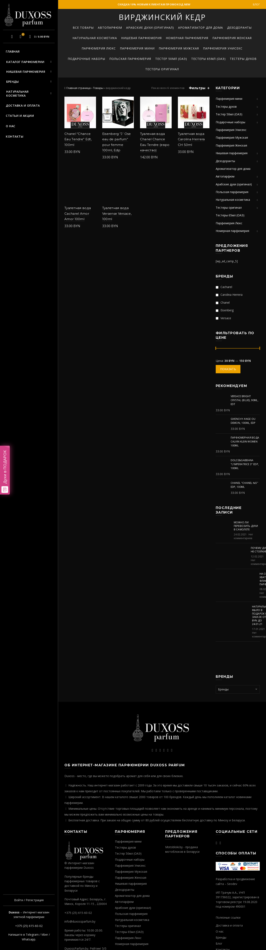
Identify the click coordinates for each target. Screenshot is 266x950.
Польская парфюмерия (130, 59)
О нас (10, 126)
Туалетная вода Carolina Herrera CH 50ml (191, 139)
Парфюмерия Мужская (179, 48)
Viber (44, 934)
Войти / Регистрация (29, 900)
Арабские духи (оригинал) (150, 28)
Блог (256, 4)
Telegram (32, 934)
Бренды (12, 82)
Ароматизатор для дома (200, 28)
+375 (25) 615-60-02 (29, 926)
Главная (13, 51)
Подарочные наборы (86, 59)
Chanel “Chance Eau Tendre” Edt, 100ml (78, 139)
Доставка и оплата (23, 105)
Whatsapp (28, 939)
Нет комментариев (243, 536)
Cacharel (224, 287)
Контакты (14, 136)
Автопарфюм (110, 28)
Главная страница (78, 88)
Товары (98, 88)
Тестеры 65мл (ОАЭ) (208, 59)
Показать (228, 369)
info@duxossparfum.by (79, 921)
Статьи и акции (20, 116)
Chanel (223, 302)
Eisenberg (225, 310)
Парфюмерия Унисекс (223, 48)
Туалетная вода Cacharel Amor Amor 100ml (77, 213)
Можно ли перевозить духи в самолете (246, 526)
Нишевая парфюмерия (25, 72)
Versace (223, 318)
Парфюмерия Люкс (99, 48)
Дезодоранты (239, 28)
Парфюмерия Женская (232, 38)
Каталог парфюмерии (25, 62)
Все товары (83, 28)
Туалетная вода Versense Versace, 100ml (117, 213)
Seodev (232, 884)
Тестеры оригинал (162, 69)
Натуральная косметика (17, 94)
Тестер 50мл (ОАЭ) (171, 59)
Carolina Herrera (229, 295)
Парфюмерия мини (137, 48)
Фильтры (197, 88)
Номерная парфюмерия (187, 38)
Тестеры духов (243, 59)
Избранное (22, 34)
